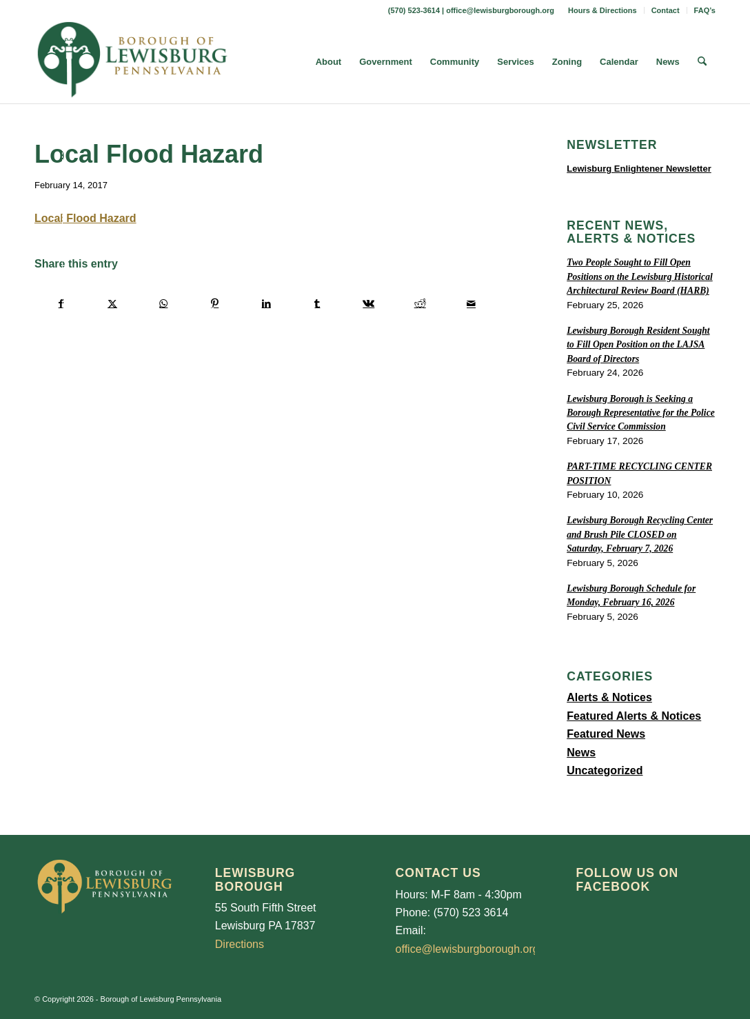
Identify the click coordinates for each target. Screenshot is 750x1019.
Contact (665, 10)
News (581, 752)
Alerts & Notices (609, 697)
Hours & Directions (602, 10)
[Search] (702, 62)
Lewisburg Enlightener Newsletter (639, 168)
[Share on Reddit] (420, 303)
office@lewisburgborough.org (500, 10)
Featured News (606, 734)
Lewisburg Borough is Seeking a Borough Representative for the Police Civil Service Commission (640, 413)
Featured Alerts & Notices (634, 716)
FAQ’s (705, 10)
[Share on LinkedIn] (266, 303)
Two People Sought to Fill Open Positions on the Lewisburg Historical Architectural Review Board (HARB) (640, 276)
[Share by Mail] (471, 303)
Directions (239, 944)
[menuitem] (603, 10)
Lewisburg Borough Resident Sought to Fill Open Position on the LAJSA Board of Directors (638, 344)
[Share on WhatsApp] (164, 303)
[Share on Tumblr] (317, 303)
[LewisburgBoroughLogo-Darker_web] (132, 62)
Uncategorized (604, 770)
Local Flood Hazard (85, 218)
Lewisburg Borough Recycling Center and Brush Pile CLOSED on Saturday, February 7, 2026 (640, 534)
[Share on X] (112, 303)
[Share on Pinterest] (215, 303)
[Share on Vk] (368, 303)
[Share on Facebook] (60, 303)
